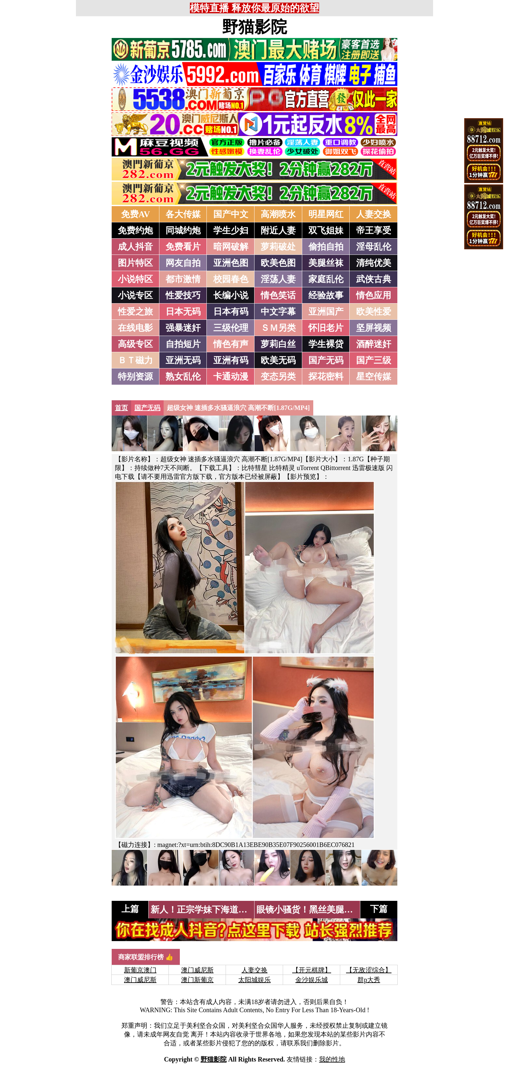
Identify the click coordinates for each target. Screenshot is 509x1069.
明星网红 (325, 214)
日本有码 (230, 312)
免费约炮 (135, 230)
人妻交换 (373, 214)
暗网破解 (230, 247)
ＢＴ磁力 (135, 360)
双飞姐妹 (325, 230)
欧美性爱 (373, 312)
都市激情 (183, 279)
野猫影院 (254, 27)
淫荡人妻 (278, 279)
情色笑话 (278, 295)
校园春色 (230, 279)
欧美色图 (278, 263)
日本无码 (183, 312)
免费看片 (183, 247)
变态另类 (278, 376)
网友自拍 (183, 263)
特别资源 (135, 376)
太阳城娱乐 (254, 979)
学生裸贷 (325, 344)
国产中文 (230, 214)
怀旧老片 (325, 328)
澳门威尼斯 (197, 970)
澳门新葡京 (197, 979)
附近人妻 (278, 230)
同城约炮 (183, 230)
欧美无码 (278, 360)
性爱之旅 (135, 312)
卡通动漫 (230, 376)
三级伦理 (230, 328)
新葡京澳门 (140, 970)
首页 (121, 407)
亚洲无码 (183, 360)
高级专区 (135, 344)
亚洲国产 (325, 312)
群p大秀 (368, 979)
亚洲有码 (230, 360)
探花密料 (325, 376)
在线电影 (135, 328)
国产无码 (325, 360)
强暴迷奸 (183, 328)
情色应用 (373, 295)
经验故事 (325, 295)
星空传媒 (373, 376)
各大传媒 (183, 214)
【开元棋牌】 (311, 970)
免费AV (135, 214)
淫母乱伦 (373, 247)
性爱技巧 (183, 295)
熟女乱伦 (183, 376)
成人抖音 (135, 247)
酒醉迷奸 (373, 344)
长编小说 (230, 295)
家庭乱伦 (325, 279)
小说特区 (135, 279)
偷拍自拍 (325, 247)
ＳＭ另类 (278, 328)
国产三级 (373, 360)
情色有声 (230, 344)
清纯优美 (373, 263)
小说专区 (135, 295)
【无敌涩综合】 (368, 970)
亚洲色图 (230, 263)
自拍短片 (183, 344)
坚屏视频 (373, 328)
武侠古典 (373, 279)
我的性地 (332, 1059)
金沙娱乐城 (311, 979)
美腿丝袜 (325, 263)
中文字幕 (278, 312)
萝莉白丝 (278, 344)
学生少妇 (230, 230)
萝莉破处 (278, 247)
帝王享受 (373, 230)
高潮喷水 (278, 214)
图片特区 (135, 263)
